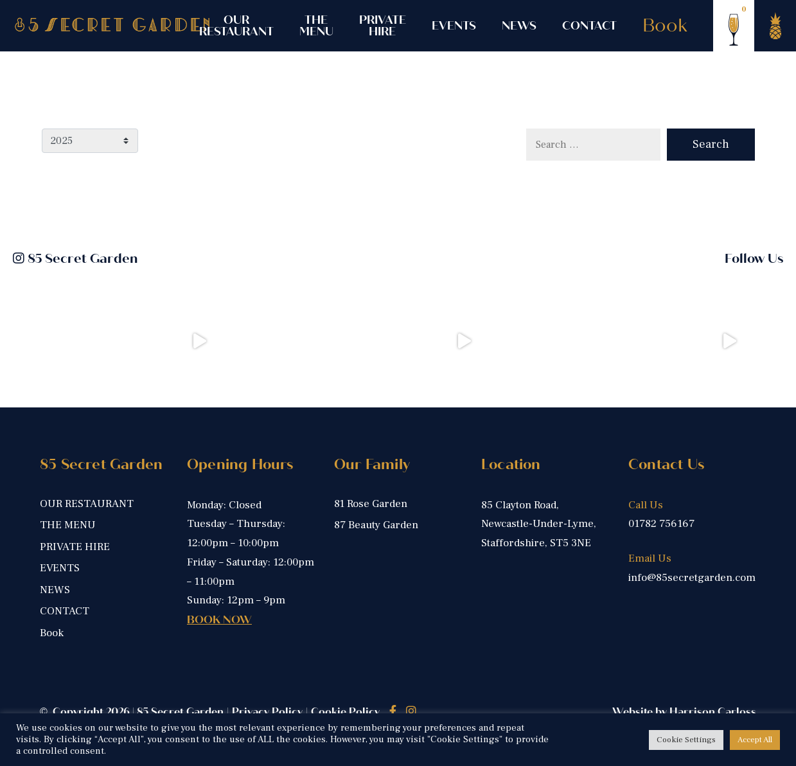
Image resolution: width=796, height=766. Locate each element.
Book (664, 26)
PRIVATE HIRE (382, 26)
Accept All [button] (755, 740)
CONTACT (589, 26)
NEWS (519, 26)
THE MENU (316, 26)
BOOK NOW (219, 620)
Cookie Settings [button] (686, 740)
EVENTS (454, 26)
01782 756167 (661, 524)
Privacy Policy (267, 712)
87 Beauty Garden (376, 525)
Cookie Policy (345, 712)
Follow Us (754, 259)
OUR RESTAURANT (236, 26)
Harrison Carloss (712, 712)
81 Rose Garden (370, 504)
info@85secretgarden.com (692, 578)
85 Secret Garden (75, 259)
